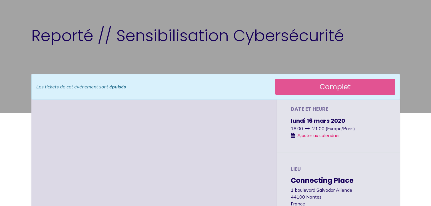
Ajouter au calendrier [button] (318, 135)
